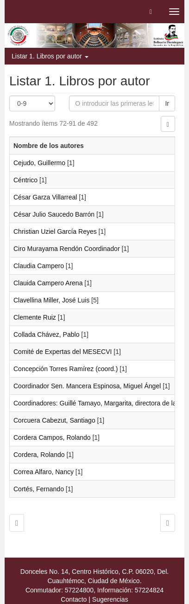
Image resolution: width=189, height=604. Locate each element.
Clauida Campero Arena (47, 283)
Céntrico (25, 180)
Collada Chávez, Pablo (46, 334)
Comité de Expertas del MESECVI (62, 351)
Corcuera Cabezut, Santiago (54, 420)
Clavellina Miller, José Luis (51, 300)
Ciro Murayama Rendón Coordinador (66, 248)
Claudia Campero (38, 266)
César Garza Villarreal (45, 197)
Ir (167, 103)
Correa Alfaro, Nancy (43, 471)
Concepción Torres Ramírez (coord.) (65, 369)
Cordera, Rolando (39, 454)
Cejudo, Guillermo (39, 163)
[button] (151, 11)
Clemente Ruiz (34, 317)
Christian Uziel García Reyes (55, 231)
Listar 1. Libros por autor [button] (50, 56)
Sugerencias (110, 599)
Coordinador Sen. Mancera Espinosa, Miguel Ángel (87, 386)
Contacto (74, 599)
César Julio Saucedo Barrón (53, 214)
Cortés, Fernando (38, 489)
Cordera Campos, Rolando (52, 437)
